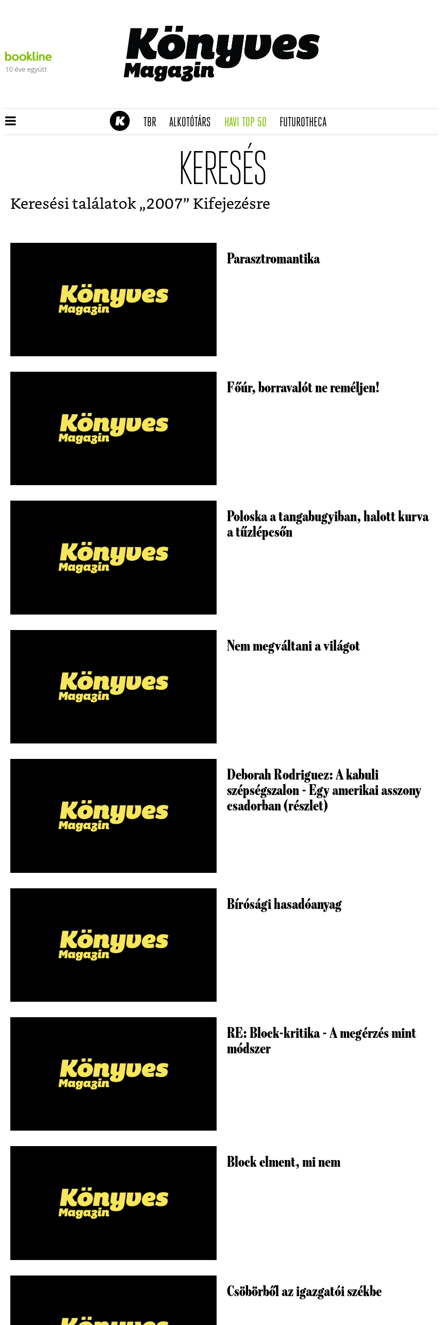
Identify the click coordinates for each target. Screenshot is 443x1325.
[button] (10, 121)
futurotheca (306, 122)
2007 (164, 204)
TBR (153, 122)
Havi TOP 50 (248, 122)
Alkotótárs (193, 122)
